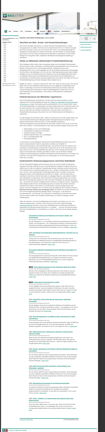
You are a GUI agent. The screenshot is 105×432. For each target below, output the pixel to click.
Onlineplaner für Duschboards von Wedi (46, 282)
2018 (5, 58)
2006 (5, 81)
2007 (5, 79)
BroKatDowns (66, 31)
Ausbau (15, 31)
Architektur (28, 31)
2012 (5, 70)
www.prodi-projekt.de (26, 205)
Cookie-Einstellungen (85, 50)
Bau (10, 31)
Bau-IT (36, 31)
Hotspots (42, 31)
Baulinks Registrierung (86, 47)
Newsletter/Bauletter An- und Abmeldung (10, 39)
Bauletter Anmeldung (85, 44)
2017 (5, 60)
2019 (5, 57)
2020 (5, 55)
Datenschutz (30, 419)
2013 (5, 68)
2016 (5, 62)
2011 (5, 71)
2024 (5, 47)
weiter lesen (73, 227)
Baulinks (25, 430)
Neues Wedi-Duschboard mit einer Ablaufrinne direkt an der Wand (55, 267)
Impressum (23, 419)
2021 (5, 53)
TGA (21, 31)
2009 (5, 75)
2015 (5, 64)
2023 (5, 49)
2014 (5, 66)
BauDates (56, 31)
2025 (5, 46)
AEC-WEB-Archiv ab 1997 (9, 85)
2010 (5, 73)
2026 (5, 44)
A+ (82, 38)
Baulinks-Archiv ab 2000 (9, 83)
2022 (5, 51)
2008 (5, 77)
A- (90, 38)
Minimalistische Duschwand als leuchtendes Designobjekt (51, 383)
